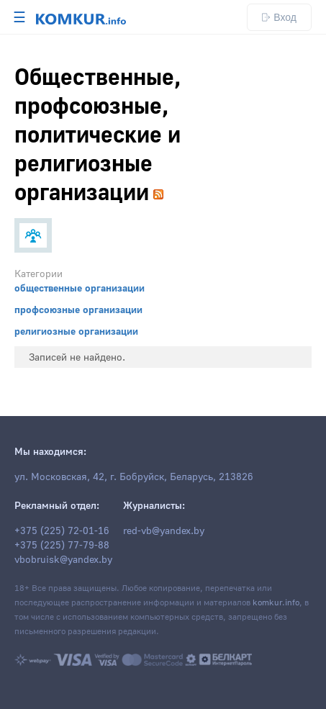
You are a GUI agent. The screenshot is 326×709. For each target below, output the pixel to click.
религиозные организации (76, 331)
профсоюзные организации (78, 310)
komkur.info (276, 602)
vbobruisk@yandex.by (63, 560)
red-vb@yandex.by (163, 531)
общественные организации (79, 288)
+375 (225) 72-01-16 (61, 531)
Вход (279, 17)
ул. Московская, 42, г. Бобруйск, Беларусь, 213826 (133, 477)
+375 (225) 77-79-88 (61, 545)
